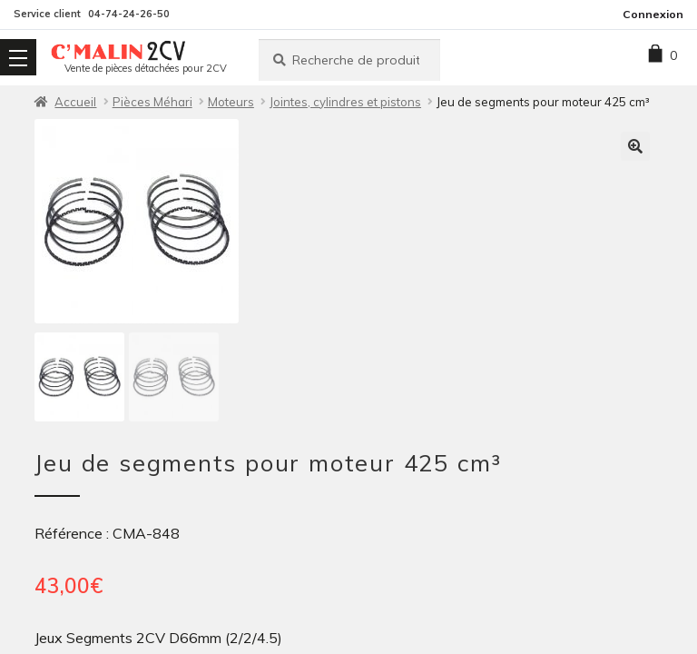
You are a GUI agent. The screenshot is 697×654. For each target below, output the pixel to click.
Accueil (75, 101)
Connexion (653, 14)
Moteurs (231, 101)
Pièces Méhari (152, 101)
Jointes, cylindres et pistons (345, 101)
